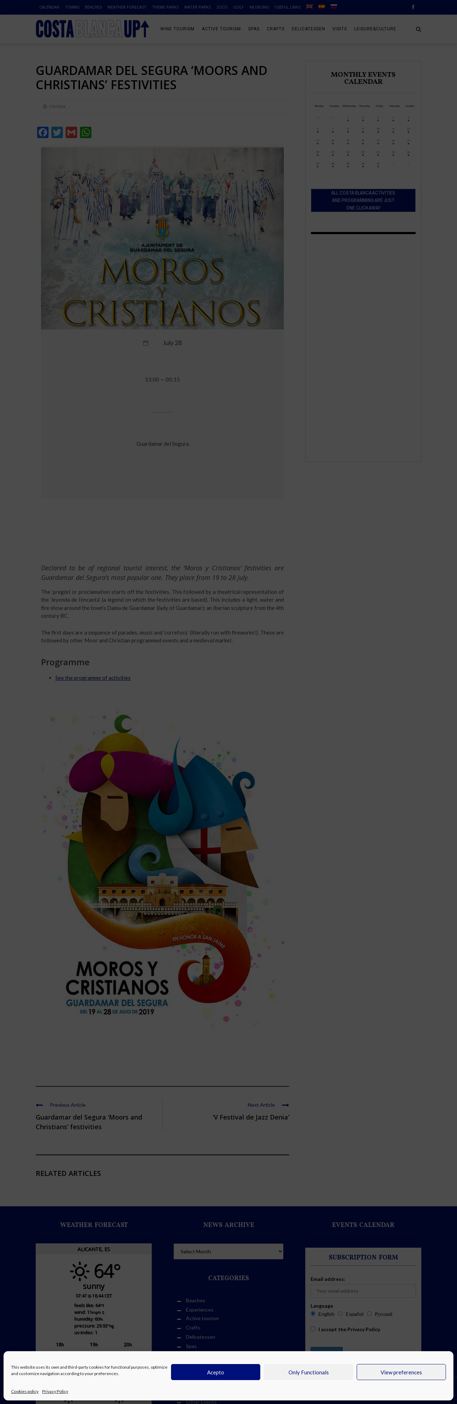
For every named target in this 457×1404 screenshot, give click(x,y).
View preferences (401, 1372)
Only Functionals (308, 1372)
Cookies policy (25, 1391)
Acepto (215, 1372)
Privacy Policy (55, 1391)
